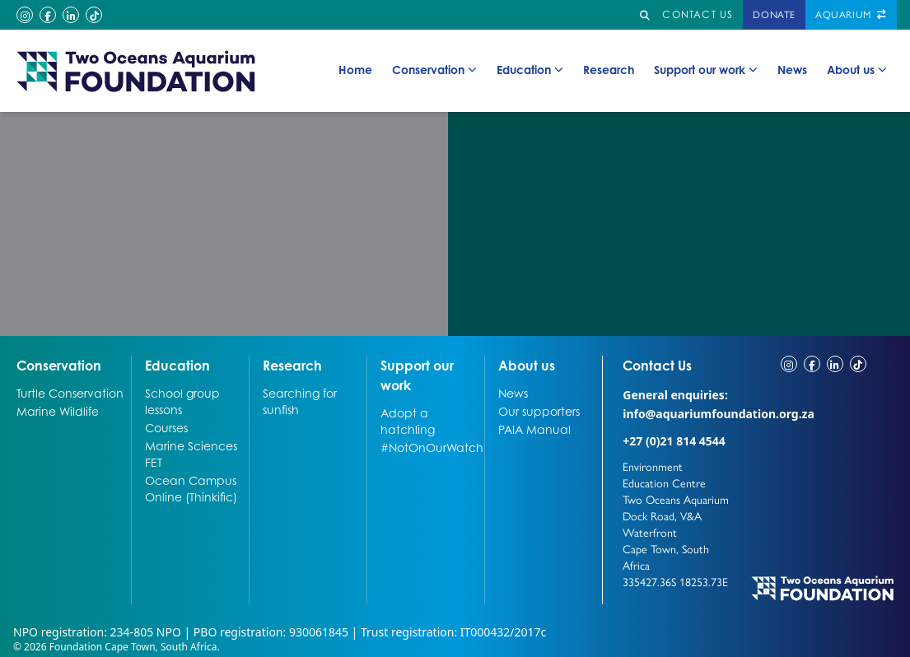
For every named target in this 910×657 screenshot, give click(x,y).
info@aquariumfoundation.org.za (718, 414)
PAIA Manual (534, 429)
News (792, 69)
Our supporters (539, 410)
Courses (166, 427)
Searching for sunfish (300, 401)
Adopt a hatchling (407, 420)
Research (608, 69)
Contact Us (676, 365)
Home (355, 69)
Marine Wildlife (57, 410)
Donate (774, 15)
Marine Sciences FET (191, 453)
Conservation (434, 70)
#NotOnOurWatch (430, 447)
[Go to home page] (136, 71)
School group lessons (182, 401)
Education (530, 70)
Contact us (697, 14)
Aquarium (851, 15)
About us (857, 70)
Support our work (706, 70)
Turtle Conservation (70, 392)
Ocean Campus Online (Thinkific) (191, 488)
